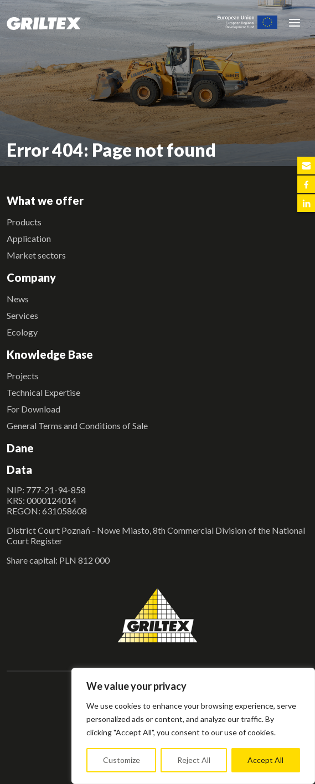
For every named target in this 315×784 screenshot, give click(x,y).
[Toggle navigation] (294, 22)
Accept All (265, 760)
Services (22, 315)
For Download (33, 409)
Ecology (22, 332)
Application (29, 238)
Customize (121, 760)
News (18, 298)
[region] (193, 726)
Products (24, 221)
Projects (23, 375)
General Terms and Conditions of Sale (77, 425)
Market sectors (36, 255)
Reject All (193, 760)
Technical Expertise (43, 392)
